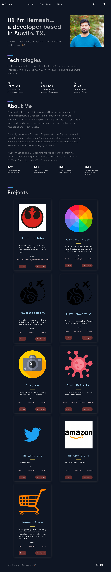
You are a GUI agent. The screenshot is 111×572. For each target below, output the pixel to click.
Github (22, 266)
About (60, 4)
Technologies (45, 4)
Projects (30, 4)
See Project (41, 266)
